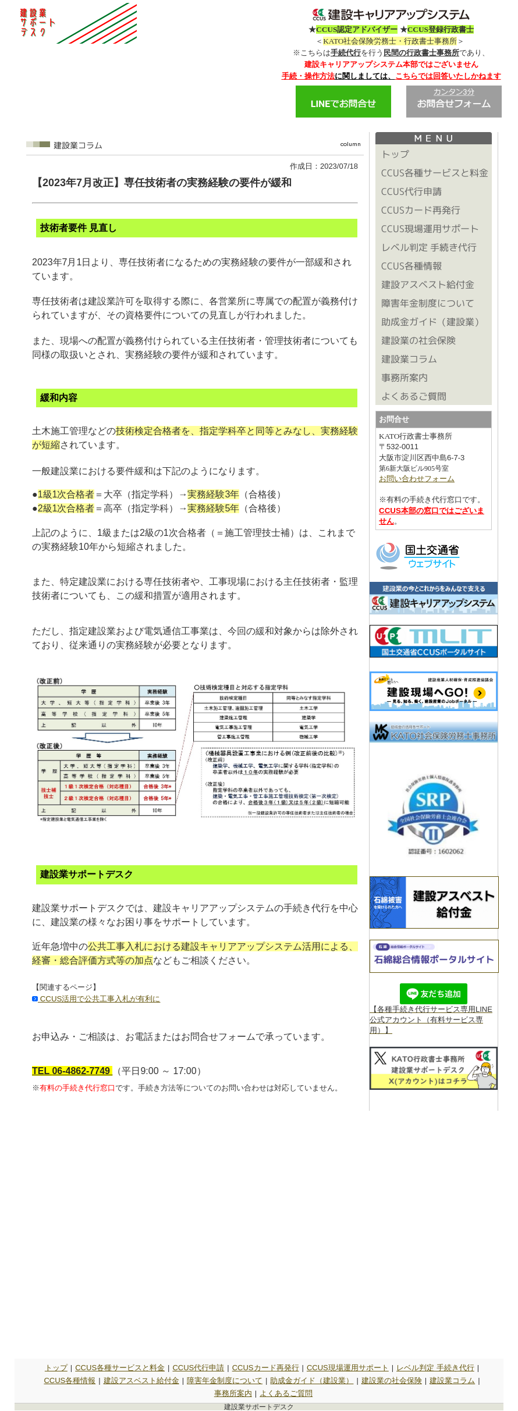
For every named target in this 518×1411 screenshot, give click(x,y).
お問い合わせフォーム (417, 478)
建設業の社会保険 (391, 1380)
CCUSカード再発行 (265, 1367)
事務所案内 (233, 1393)
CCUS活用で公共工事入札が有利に (99, 998)
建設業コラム (452, 1380)
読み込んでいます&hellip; (195, 1230)
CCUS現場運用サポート (348, 1367)
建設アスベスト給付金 (141, 1380)
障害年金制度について (224, 1380)
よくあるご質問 (286, 1393)
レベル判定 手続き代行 (435, 1367)
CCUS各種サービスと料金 (120, 1367)
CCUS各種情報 (69, 1380)
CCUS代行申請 (198, 1367)
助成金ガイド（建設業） (311, 1380)
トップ (56, 1367)
